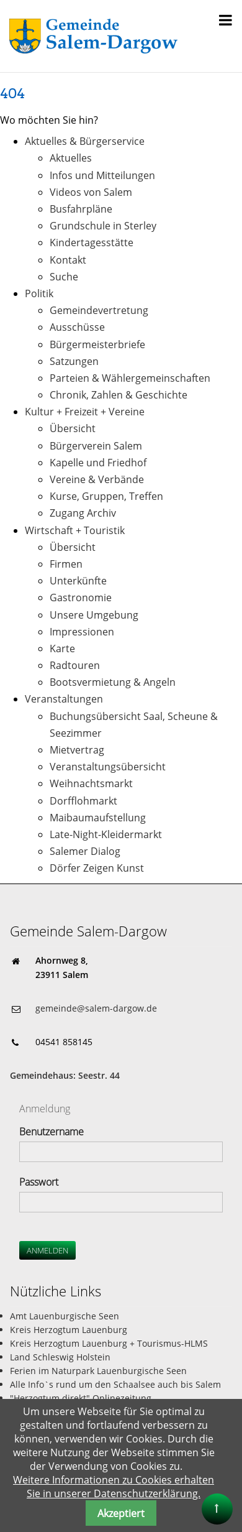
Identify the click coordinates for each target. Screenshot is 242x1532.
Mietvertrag (77, 750)
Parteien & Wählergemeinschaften (130, 378)
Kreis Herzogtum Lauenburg (68, 1330)
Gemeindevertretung (99, 310)
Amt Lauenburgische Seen (64, 1316)
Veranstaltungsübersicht (108, 766)
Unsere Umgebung (94, 615)
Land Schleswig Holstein (60, 1357)
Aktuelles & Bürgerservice (85, 141)
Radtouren (75, 665)
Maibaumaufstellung (98, 817)
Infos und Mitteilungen (102, 175)
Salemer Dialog (85, 851)
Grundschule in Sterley (103, 226)
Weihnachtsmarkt (91, 783)
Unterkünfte (78, 581)
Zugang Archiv (83, 513)
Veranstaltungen (64, 699)
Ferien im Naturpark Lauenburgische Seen (98, 1371)
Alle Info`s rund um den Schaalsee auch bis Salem (115, 1384)
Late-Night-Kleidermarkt (106, 834)
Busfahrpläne (81, 209)
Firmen (66, 564)
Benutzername (51, 1131)
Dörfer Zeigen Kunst (97, 868)
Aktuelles (71, 158)
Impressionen (82, 632)
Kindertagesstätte (91, 242)
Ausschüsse (77, 327)
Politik (39, 293)
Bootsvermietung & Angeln (113, 682)
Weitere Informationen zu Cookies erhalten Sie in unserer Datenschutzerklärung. (113, 1486)
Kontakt (68, 260)
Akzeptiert (121, 1513)
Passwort (38, 1182)
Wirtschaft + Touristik (75, 530)
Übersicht (73, 428)
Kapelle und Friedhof (98, 462)
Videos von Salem (91, 192)
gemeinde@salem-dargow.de (96, 1008)
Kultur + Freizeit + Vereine (85, 411)
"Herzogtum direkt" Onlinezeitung (80, 1398)
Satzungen (74, 361)
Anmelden (47, 1250)
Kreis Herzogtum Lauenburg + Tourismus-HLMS (109, 1343)
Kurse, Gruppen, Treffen (106, 496)
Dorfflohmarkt (83, 801)
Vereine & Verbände (97, 479)
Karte (62, 648)
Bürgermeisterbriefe (97, 344)
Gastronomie (81, 597)
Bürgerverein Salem (96, 446)
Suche (64, 277)
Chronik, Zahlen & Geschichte (118, 395)
